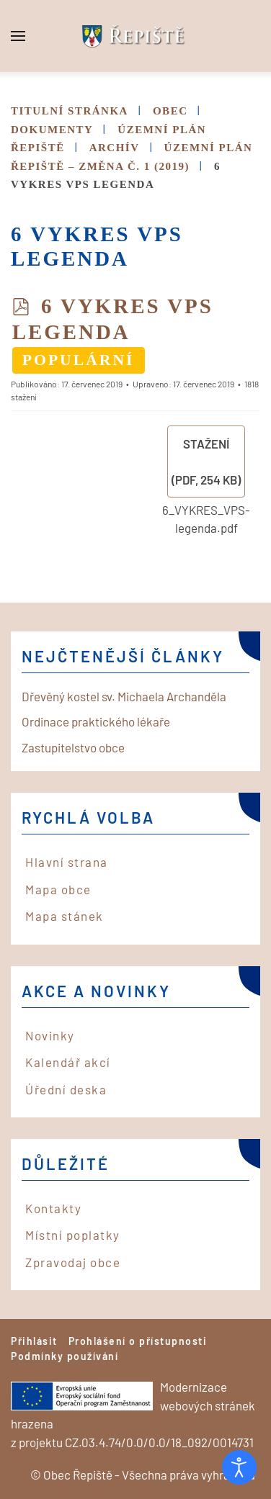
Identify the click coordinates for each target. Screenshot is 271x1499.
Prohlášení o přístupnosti (138, 1341)
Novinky (50, 1035)
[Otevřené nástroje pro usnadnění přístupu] (239, 1467)
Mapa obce (58, 889)
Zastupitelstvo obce (73, 747)
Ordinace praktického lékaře (96, 721)
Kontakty (53, 1208)
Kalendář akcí (68, 1062)
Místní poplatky (72, 1235)
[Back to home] (135, 36)
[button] (18, 36)
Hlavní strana (66, 862)
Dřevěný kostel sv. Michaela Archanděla (124, 696)
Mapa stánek (64, 916)
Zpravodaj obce (72, 1262)
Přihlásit (34, 1341)
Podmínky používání (64, 1356)
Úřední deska (66, 1089)
